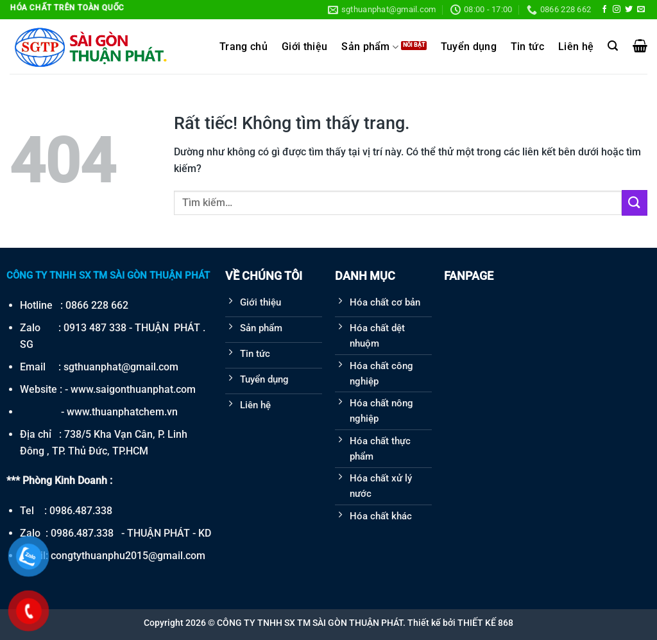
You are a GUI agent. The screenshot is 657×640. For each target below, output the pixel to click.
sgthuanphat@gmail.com (121, 367)
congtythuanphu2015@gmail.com (128, 555)
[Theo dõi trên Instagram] (616, 9)
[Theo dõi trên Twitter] (629, 9)
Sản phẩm (369, 47)
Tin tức (527, 47)
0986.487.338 (80, 511)
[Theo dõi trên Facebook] (604, 9)
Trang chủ (243, 47)
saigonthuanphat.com (146, 389)
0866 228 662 (96, 305)
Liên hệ (575, 47)
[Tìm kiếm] (613, 46)
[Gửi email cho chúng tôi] (641, 9)
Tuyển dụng (469, 47)
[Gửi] (634, 202)
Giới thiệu (304, 47)
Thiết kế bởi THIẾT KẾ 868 (460, 623)
